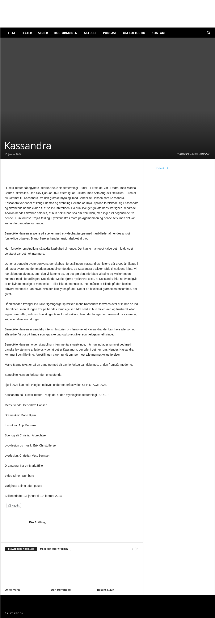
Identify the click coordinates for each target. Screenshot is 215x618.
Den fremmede (61, 590)
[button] (208, 33)
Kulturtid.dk (162, 168)
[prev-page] (132, 549)
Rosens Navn (105, 590)
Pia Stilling (37, 522)
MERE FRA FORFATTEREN (54, 548)
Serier (43, 33)
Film (11, 33)
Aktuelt (90, 33)
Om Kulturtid (134, 33)
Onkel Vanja (13, 590)
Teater (26, 33)
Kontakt (159, 33)
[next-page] (137, 549)
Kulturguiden (65, 33)
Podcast (110, 33)
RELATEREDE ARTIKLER (21, 548)
